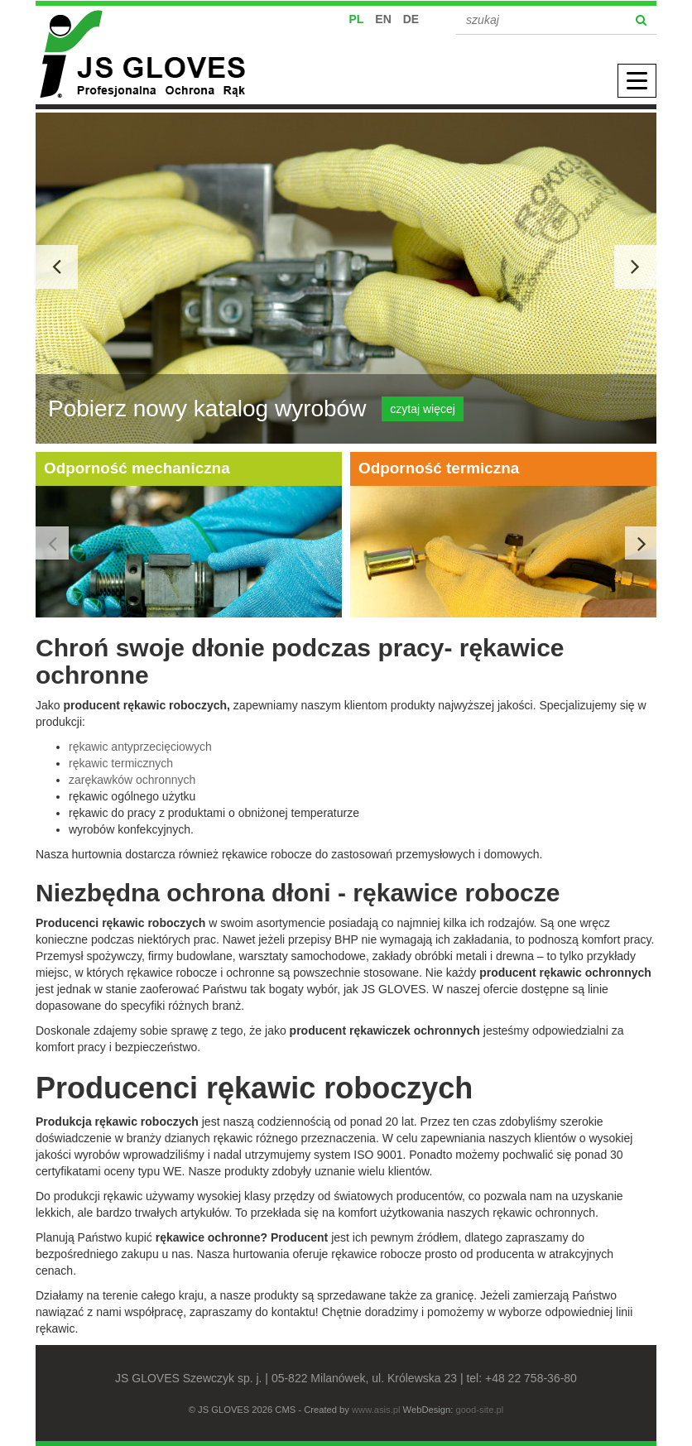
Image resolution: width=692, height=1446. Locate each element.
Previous (52, 543)
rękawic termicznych (121, 763)
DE (411, 19)
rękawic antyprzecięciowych (140, 746)
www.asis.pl (376, 1410)
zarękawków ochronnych (132, 779)
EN (383, 19)
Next (641, 543)
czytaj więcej (422, 409)
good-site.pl (479, 1410)
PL (356, 19)
